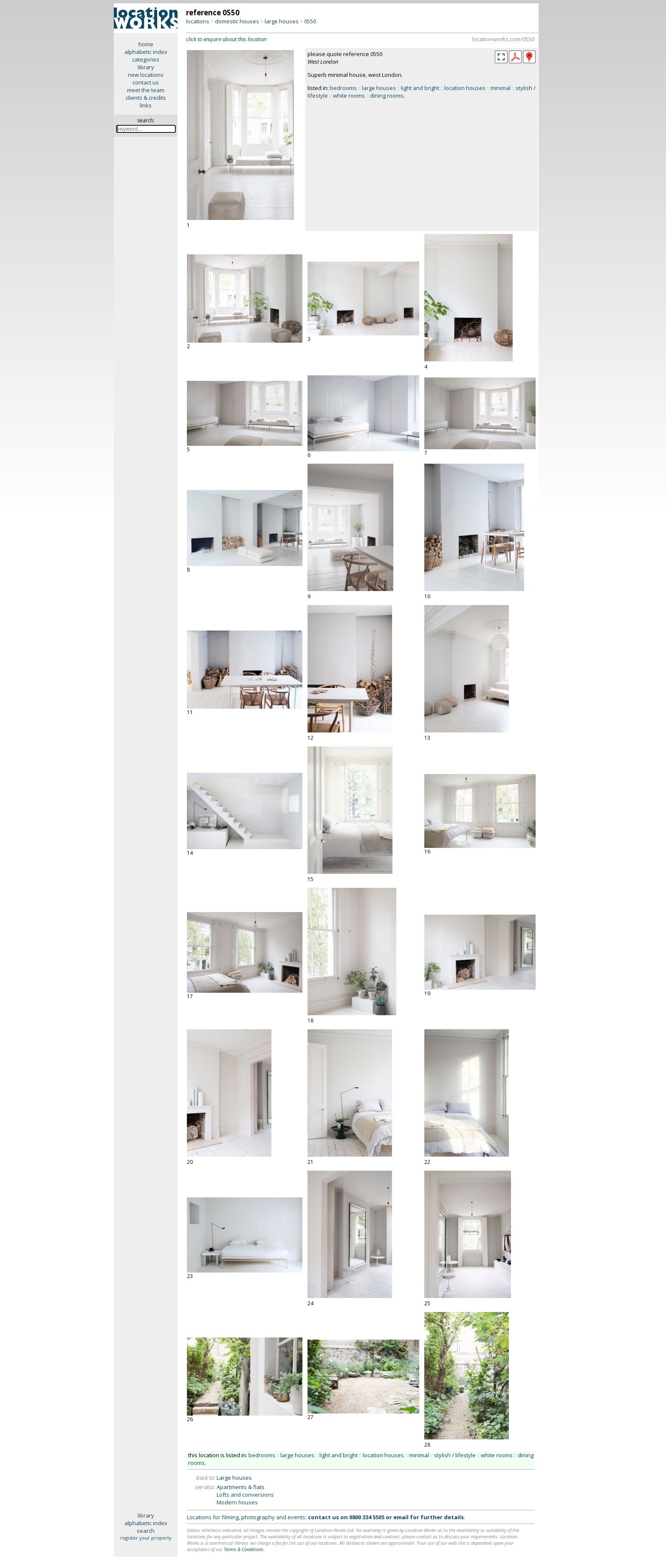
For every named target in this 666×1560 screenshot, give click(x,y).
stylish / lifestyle (455, 1455)
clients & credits (146, 97)
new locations (146, 75)
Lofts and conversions (245, 1494)
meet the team (145, 90)
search (146, 1531)
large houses (282, 21)
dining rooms (387, 95)
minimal (501, 88)
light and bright (420, 88)
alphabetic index (145, 52)
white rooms (349, 95)
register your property (146, 1538)
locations (197, 21)
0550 (310, 21)
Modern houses (237, 1502)
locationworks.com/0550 (503, 39)
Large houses (234, 1477)
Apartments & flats (241, 1487)
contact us (146, 82)
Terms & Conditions (243, 1549)
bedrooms (343, 88)
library (146, 67)
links (146, 105)
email (401, 1517)
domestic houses (237, 21)
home (145, 44)
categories (145, 59)
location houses (464, 88)
